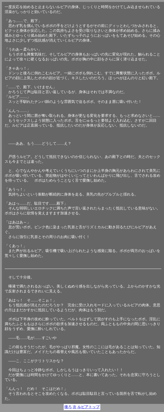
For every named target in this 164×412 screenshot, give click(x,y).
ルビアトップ (88, 407)
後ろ (68, 407)
